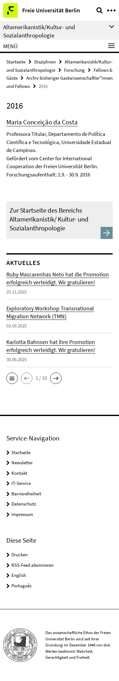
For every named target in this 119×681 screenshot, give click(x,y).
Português (21, 586)
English (18, 575)
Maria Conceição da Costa (42, 122)
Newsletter (22, 463)
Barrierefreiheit (26, 494)
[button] (12, 378)
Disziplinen (45, 62)
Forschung (74, 70)
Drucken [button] (19, 555)
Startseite (15, 62)
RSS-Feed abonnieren (32, 565)
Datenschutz (23, 504)
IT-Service (21, 483)
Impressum (22, 514)
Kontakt (19, 473)
